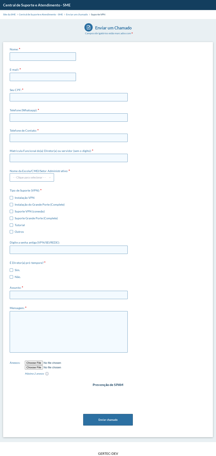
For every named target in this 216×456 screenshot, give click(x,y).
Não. (18, 277)
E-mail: (14, 69)
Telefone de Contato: (23, 130)
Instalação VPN (25, 197)
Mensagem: (17, 308)
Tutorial (20, 225)
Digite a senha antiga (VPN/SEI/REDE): (35, 242)
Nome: (14, 49)
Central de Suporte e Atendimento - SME (37, 5)
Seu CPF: (16, 90)
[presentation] (108, 395)
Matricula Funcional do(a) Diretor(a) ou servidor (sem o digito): (50, 151)
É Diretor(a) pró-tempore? (27, 262)
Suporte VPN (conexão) (30, 211)
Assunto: (15, 287)
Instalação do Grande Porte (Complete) (40, 204)
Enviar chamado (108, 419)
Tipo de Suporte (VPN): (25, 190)
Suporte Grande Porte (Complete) (36, 218)
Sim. (17, 270)
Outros (19, 231)
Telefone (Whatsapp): (23, 110)
